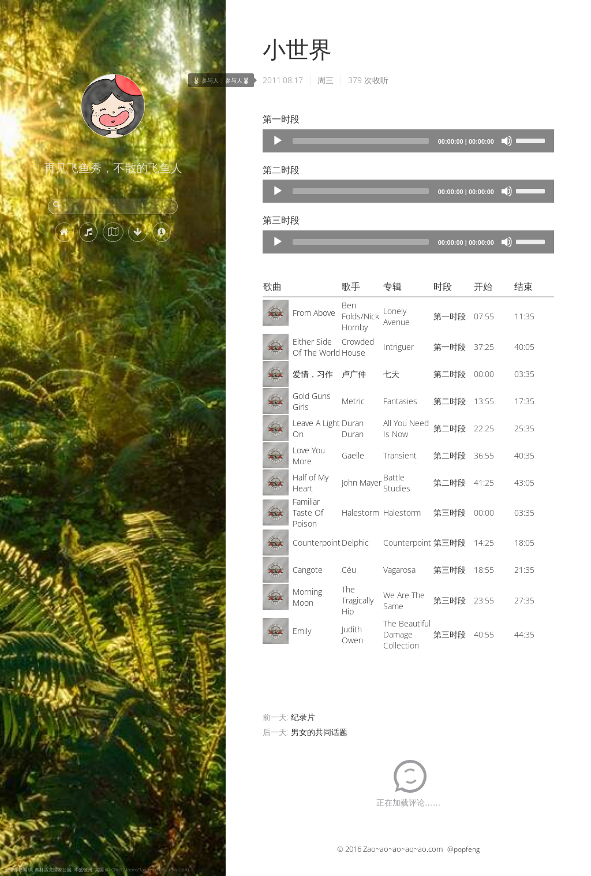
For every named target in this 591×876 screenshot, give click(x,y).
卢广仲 (354, 373)
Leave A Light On (316, 428)
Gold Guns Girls (312, 401)
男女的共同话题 (319, 731)
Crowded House (358, 347)
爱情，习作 (313, 373)
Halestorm (360, 512)
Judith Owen (352, 635)
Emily (302, 630)
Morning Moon (307, 597)
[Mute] (507, 141)
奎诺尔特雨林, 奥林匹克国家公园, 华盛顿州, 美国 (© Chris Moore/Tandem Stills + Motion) (97, 869)
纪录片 (303, 716)
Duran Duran (353, 428)
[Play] (277, 141)
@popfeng (463, 849)
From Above (314, 312)
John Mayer (361, 482)
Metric (353, 401)
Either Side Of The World (316, 347)
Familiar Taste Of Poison (308, 512)
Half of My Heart (310, 483)
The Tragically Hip (357, 600)
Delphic (355, 542)
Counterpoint (317, 542)
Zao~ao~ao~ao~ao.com (403, 849)
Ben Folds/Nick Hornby (360, 316)
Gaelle (353, 455)
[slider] (361, 141)
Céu (349, 569)
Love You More (309, 456)
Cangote (308, 569)
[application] (408, 140)
